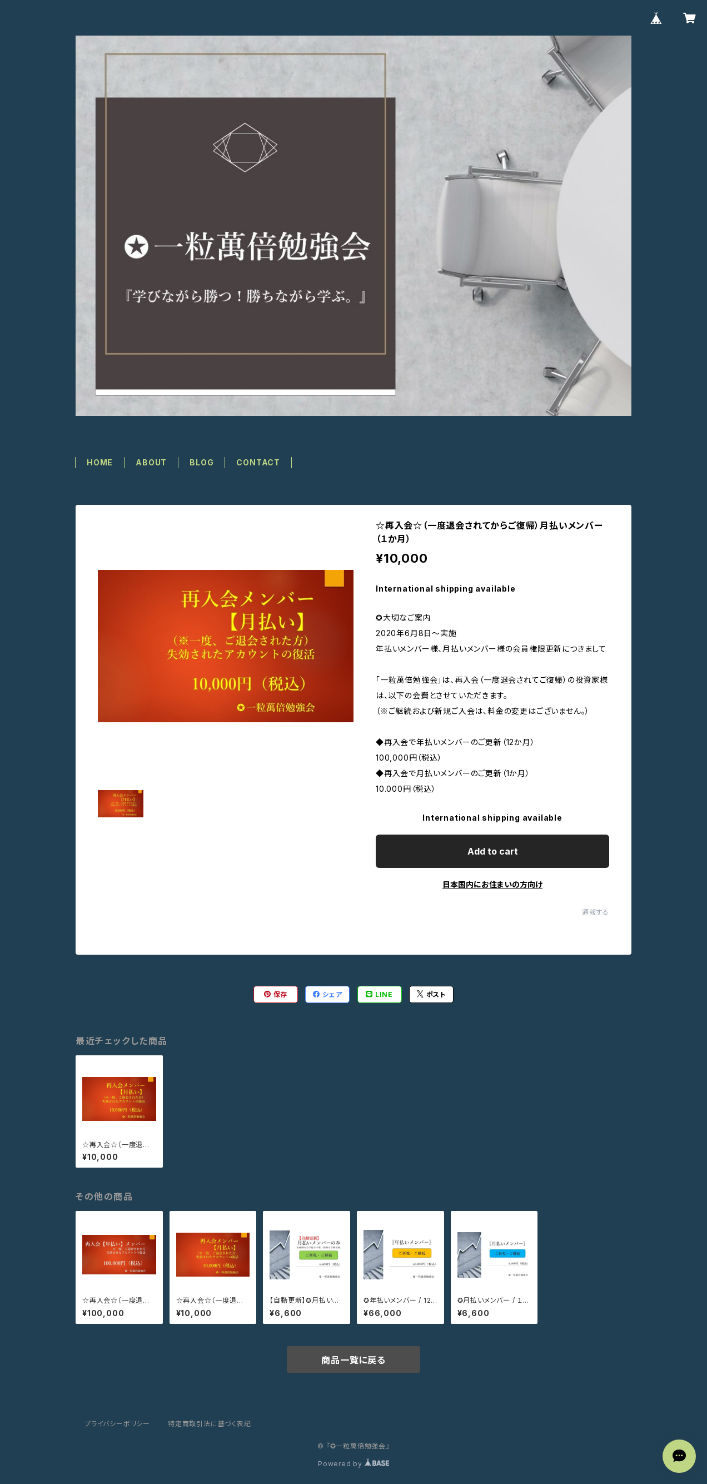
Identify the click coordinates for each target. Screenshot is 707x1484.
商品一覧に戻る (353, 1360)
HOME (100, 462)
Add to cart (492, 851)
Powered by (353, 1464)
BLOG (201, 462)
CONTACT (258, 462)
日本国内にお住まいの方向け (492, 884)
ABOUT (151, 462)
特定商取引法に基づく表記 (209, 1424)
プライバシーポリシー (117, 1424)
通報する (595, 912)
